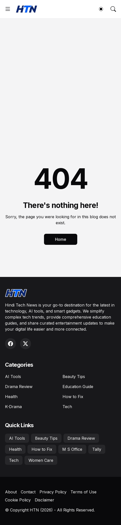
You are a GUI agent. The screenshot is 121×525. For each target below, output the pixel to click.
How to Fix (72, 396)
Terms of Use (83, 491)
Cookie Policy (18, 499)
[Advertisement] (60, 81)
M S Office (72, 449)
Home (60, 239)
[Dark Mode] (101, 9)
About (11, 491)
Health (11, 396)
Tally (96, 449)
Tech (67, 406)
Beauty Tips (73, 376)
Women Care (40, 460)
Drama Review (18, 386)
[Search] (113, 9)
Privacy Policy (53, 491)
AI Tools (13, 376)
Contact (28, 491)
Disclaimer (44, 499)
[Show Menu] (8, 9)
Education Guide (77, 386)
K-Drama (13, 406)
